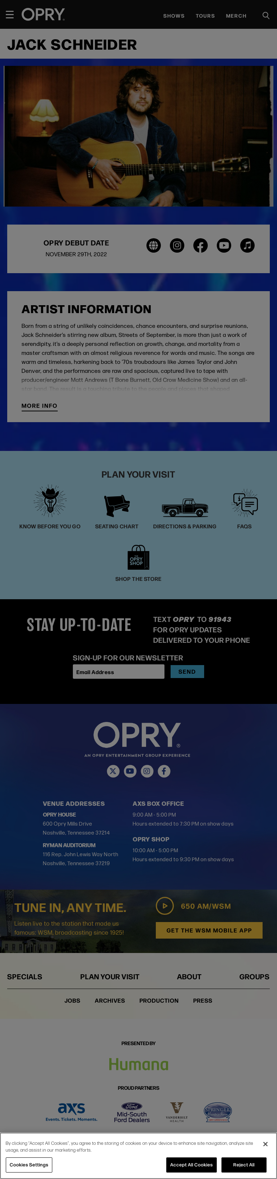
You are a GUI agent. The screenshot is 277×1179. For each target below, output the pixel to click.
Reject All (244, 1164)
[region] (138, 1156)
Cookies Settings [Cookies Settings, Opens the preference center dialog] (29, 1164)
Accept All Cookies (191, 1164)
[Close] (265, 1144)
